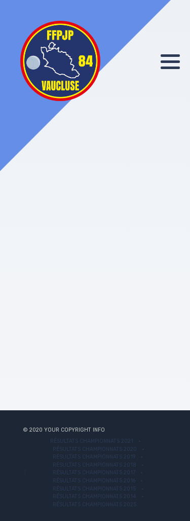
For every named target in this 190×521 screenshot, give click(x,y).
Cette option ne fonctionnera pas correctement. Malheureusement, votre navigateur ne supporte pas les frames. (95, 256)
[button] (170, 61)
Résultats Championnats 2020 (95, 449)
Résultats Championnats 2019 (94, 456)
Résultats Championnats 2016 (94, 480)
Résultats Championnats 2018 (94, 465)
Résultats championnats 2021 (91, 441)
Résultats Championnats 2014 (94, 496)
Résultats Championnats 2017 (94, 472)
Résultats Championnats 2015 (94, 488)
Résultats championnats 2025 (95, 504)
